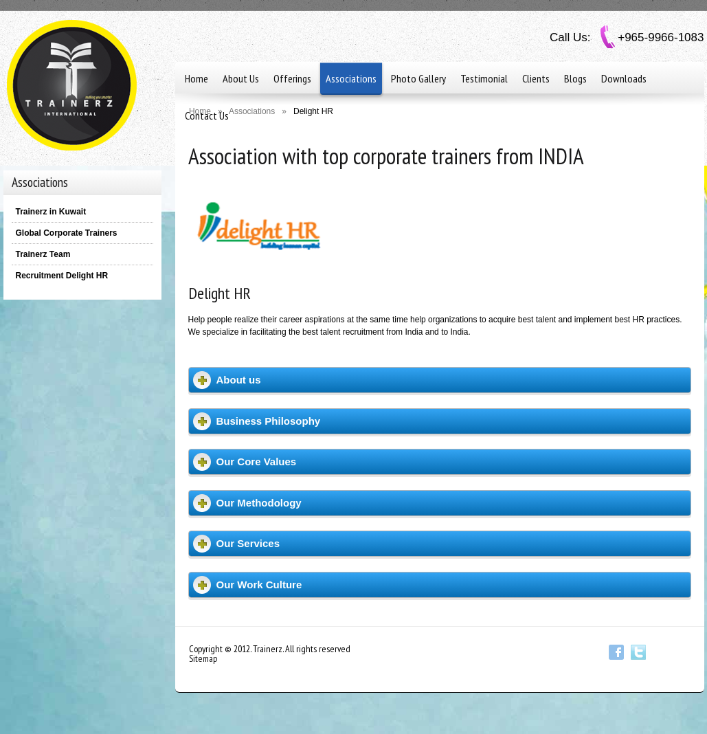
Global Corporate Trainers (66, 233)
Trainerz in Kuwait (51, 211)
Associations (351, 78)
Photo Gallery (418, 78)
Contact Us (207, 115)
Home (196, 78)
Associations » (258, 111)
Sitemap (203, 658)
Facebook (616, 652)
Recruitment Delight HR (62, 275)
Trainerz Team (43, 254)
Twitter (638, 652)
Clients (536, 78)
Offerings (292, 78)
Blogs (575, 78)
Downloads (624, 78)
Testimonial (484, 78)
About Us (241, 78)
